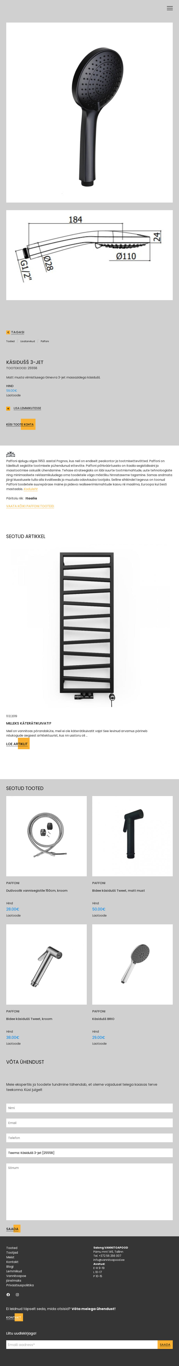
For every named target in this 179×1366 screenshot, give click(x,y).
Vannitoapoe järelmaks (16, 1278)
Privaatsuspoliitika (20, 1285)
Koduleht (31, 489)
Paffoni (45, 341)
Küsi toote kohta (20, 424)
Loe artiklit (17, 743)
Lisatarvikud (27, 341)
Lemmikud (14, 1271)
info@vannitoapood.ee (109, 1260)
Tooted (10, 341)
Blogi (9, 1266)
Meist (10, 1257)
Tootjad (12, 1252)
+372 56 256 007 (110, 1256)
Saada (165, 1344)
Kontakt (12, 1262)
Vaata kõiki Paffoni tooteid (30, 506)
